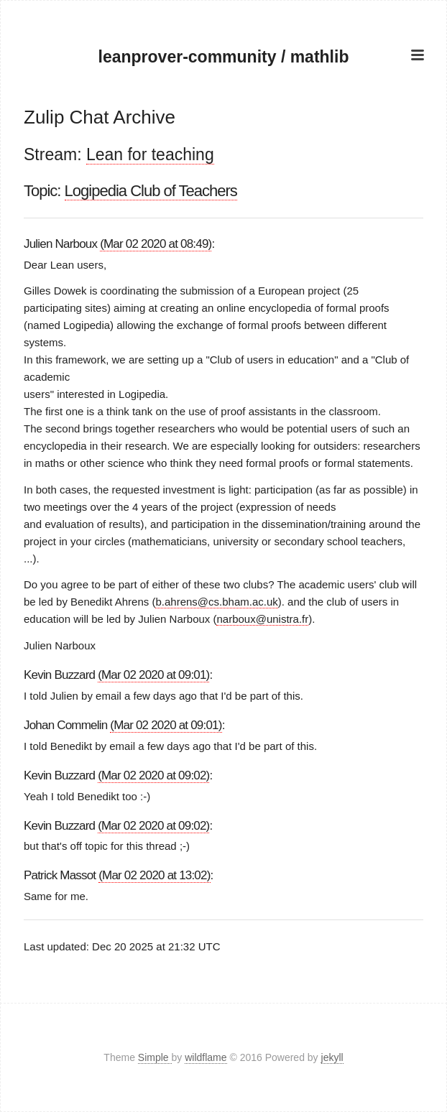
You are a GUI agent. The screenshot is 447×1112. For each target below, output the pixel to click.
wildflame (205, 1057)
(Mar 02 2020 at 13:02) (154, 875)
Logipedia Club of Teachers (151, 191)
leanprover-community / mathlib (223, 56)
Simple (155, 1057)
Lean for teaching (150, 154)
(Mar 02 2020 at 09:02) (153, 775)
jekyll (332, 1057)
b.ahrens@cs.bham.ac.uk (216, 602)
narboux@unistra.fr (262, 619)
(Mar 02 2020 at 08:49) (155, 244)
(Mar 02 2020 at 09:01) (153, 675)
